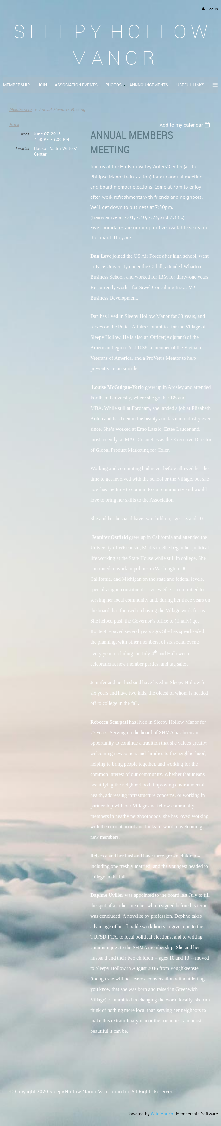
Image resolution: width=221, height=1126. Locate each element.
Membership (20, 109)
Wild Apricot (163, 1113)
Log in (212, 9)
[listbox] (185, 125)
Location (22, 148)
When (25, 134)
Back (14, 124)
